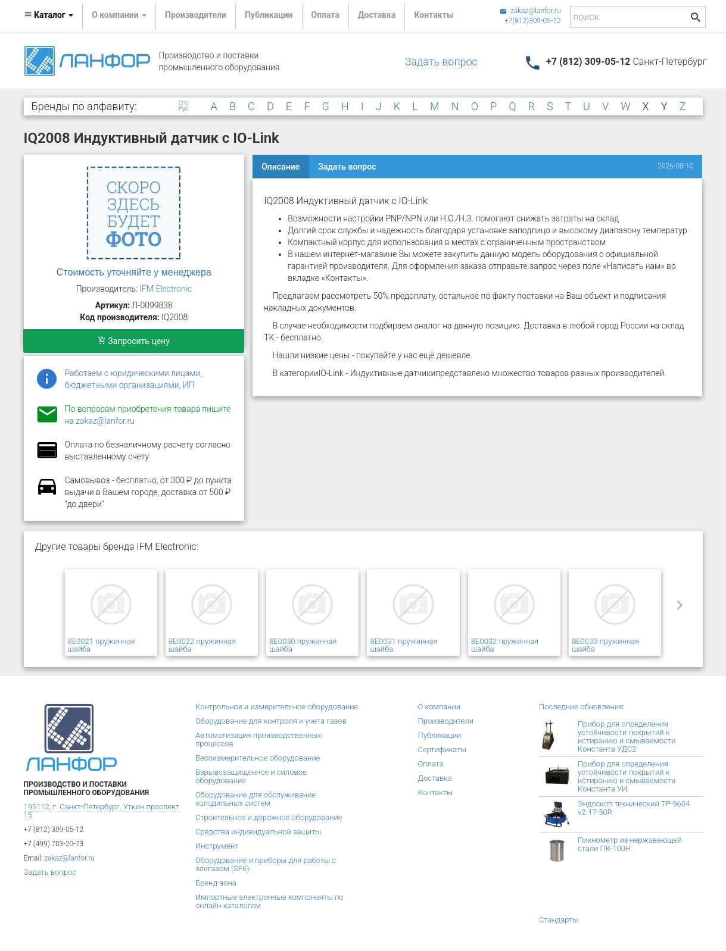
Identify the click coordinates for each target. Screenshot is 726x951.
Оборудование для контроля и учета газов (271, 721)
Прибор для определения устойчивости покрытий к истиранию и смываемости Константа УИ (626, 776)
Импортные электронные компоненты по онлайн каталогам (269, 901)
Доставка (376, 15)
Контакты (433, 15)
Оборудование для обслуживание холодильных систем (255, 799)
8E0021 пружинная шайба (101, 645)
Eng (184, 103)
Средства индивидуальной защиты (258, 831)
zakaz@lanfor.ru (530, 11)
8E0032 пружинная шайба (504, 645)
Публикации (269, 15)
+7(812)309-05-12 (532, 21)
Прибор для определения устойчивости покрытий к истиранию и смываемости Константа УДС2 (626, 736)
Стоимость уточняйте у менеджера (134, 272)
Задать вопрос (440, 61)
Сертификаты (442, 749)
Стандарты (558, 919)
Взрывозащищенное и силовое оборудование (251, 776)
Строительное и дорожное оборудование (268, 817)
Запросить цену (134, 341)
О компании (439, 706)
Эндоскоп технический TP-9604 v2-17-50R (634, 808)
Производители (195, 15)
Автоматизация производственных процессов (258, 739)
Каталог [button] (49, 15)
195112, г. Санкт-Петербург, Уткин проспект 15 (101, 810)
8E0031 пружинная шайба (403, 645)
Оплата (325, 15)
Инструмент (216, 845)
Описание (280, 166)
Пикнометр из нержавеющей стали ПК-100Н (630, 844)
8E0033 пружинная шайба (605, 645)
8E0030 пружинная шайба (302, 645)
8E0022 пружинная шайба (202, 645)
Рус (183, 109)
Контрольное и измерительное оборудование (276, 706)
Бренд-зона (215, 882)
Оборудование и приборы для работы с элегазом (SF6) (265, 864)
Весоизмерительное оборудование (257, 757)
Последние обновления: (582, 706)
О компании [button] (119, 15)
